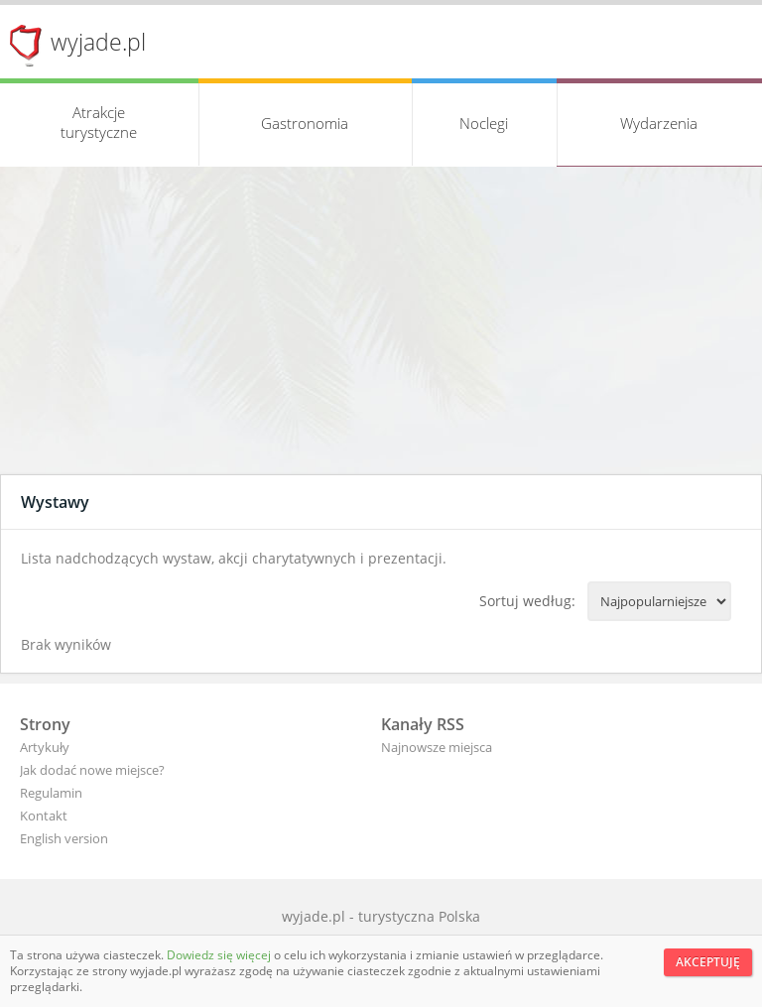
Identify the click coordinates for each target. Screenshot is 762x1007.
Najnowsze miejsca (436, 747)
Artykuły (44, 747)
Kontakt (43, 815)
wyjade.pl (98, 42)
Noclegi (483, 123)
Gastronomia (304, 123)
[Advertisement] (381, 325)
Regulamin (51, 793)
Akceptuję (708, 961)
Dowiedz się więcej (220, 954)
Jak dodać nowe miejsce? (92, 770)
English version (64, 838)
